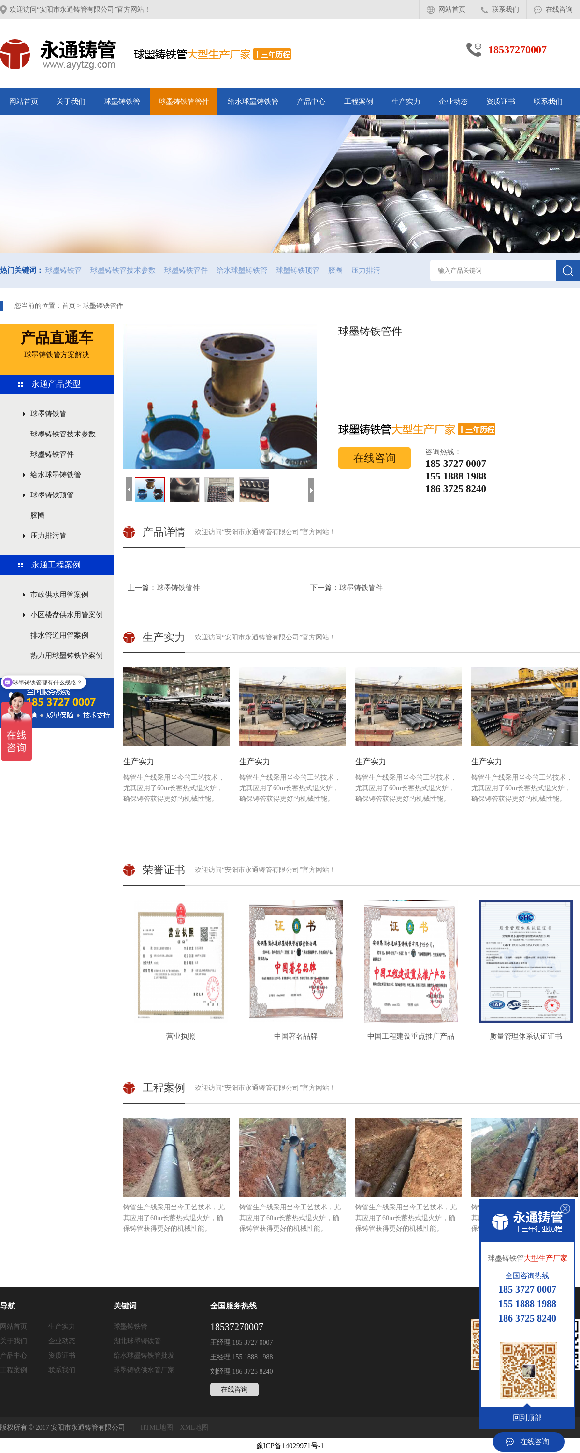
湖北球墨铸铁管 (137, 1341)
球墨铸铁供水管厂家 (144, 1370)
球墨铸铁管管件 (184, 101)
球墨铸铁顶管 (297, 270)
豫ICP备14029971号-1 (290, 1446)
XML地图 (194, 1427)
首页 (68, 305)
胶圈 (335, 270)
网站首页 (451, 9)
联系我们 (505, 9)
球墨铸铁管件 (186, 270)
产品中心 (311, 101)
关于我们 (71, 101)
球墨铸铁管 (122, 101)
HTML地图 (157, 1427)
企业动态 (453, 101)
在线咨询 (559, 9)
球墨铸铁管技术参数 (123, 270)
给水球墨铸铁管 (253, 101)
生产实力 (406, 101)
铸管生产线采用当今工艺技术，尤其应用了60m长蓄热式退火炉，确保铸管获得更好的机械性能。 (176, 1175)
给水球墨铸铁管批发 (144, 1355)
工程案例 (358, 101)
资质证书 (500, 101)
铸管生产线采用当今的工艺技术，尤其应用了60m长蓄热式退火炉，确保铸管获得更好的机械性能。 (176, 734)
